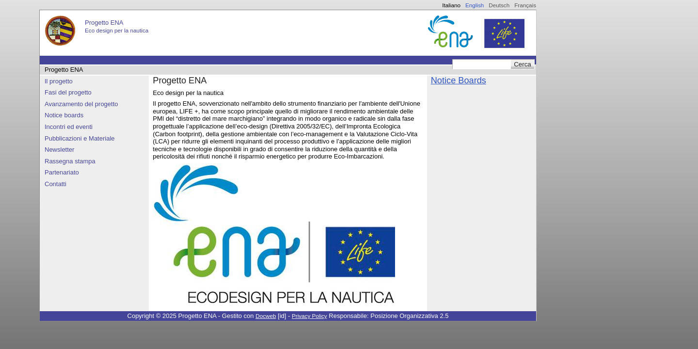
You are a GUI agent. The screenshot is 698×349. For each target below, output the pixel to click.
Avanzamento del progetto (81, 104)
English (474, 5)
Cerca (522, 64)
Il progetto (59, 81)
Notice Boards (458, 80)
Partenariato (62, 172)
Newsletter (59, 149)
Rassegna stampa (70, 161)
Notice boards (64, 115)
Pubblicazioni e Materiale (80, 138)
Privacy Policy (309, 316)
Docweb (265, 316)
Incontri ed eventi (69, 126)
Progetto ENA (64, 69)
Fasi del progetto (68, 92)
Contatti (55, 184)
